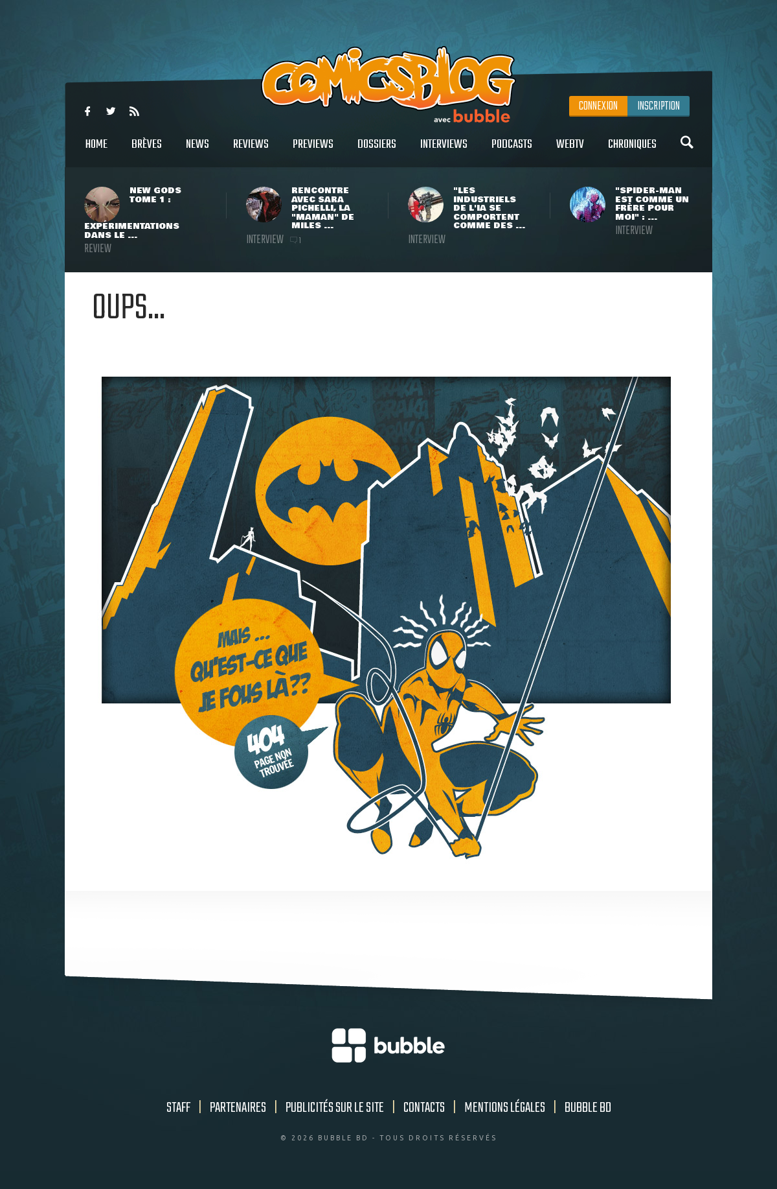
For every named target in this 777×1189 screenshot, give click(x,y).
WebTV (570, 151)
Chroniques (632, 151)
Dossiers (376, 151)
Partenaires (238, 1108)
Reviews (251, 151)
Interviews (444, 151)
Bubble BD (588, 1108)
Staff (178, 1108)
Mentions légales (504, 1108)
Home (96, 151)
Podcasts (511, 151)
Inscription (658, 106)
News (197, 151)
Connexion (598, 106)
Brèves (146, 151)
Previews (313, 151)
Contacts (424, 1108)
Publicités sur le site (335, 1108)
